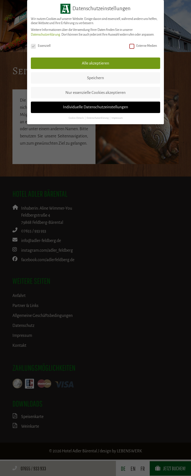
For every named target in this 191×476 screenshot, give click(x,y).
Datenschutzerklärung (45, 34)
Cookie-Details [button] (76, 118)
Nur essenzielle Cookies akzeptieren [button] (95, 92)
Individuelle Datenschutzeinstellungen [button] (95, 107)
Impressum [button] (117, 118)
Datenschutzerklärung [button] (98, 118)
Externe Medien (143, 46)
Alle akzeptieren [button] (95, 63)
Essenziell (40, 46)
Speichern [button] (95, 78)
